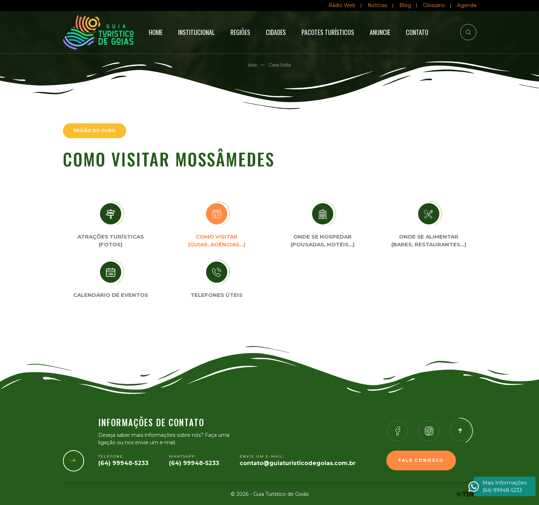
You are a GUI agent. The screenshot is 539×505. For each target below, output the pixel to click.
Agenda (466, 5)
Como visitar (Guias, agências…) (216, 240)
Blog (405, 5)
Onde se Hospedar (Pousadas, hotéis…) (323, 240)
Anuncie (380, 32)
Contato (417, 32)
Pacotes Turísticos (327, 32)
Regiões (240, 32)
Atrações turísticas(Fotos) (110, 240)
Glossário (434, 5)
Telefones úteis (216, 295)
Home (156, 32)
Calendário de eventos (110, 295)
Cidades (276, 32)
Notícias (377, 5)
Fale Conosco (421, 460)
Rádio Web (342, 5)
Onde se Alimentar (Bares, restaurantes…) (428, 240)
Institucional (196, 32)
